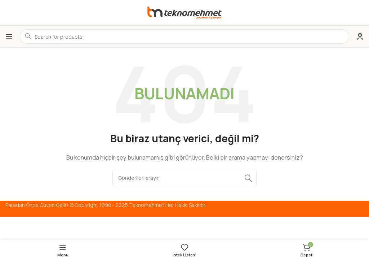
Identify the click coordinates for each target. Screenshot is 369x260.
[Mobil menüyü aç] (9, 36)
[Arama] (184, 178)
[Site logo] (184, 12)
